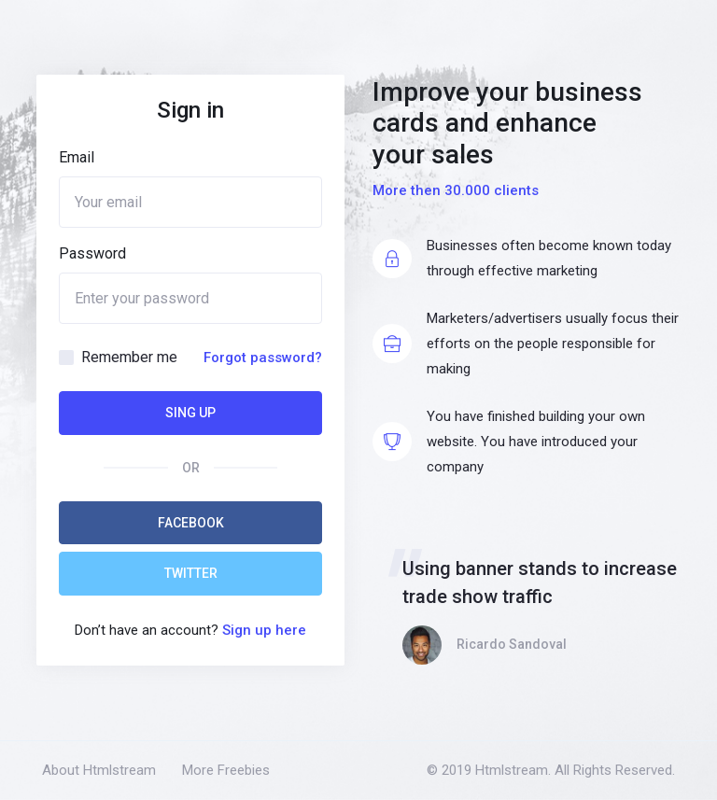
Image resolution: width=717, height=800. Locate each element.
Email (76, 157)
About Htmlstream (99, 770)
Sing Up (190, 412)
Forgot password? (263, 357)
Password (92, 253)
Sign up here (264, 630)
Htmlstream (511, 770)
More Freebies (226, 770)
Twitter (191, 573)
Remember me (129, 357)
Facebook (191, 522)
